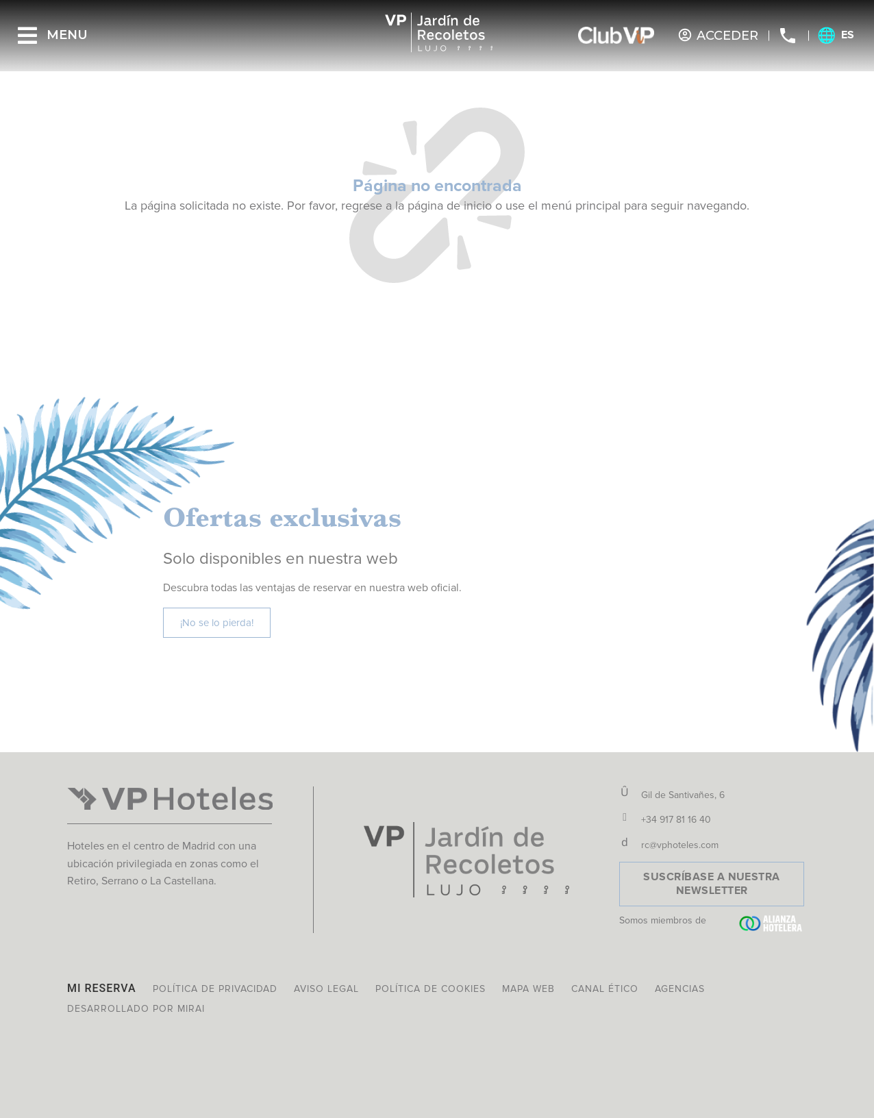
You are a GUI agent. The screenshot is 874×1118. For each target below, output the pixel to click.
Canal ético (604, 989)
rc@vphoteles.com (680, 845)
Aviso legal (326, 989)
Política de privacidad (215, 989)
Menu (67, 34)
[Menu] (27, 36)
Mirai (191, 1009)
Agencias (680, 989)
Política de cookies (430, 989)
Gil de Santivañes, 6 (683, 795)
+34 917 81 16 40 (676, 819)
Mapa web (528, 989)
